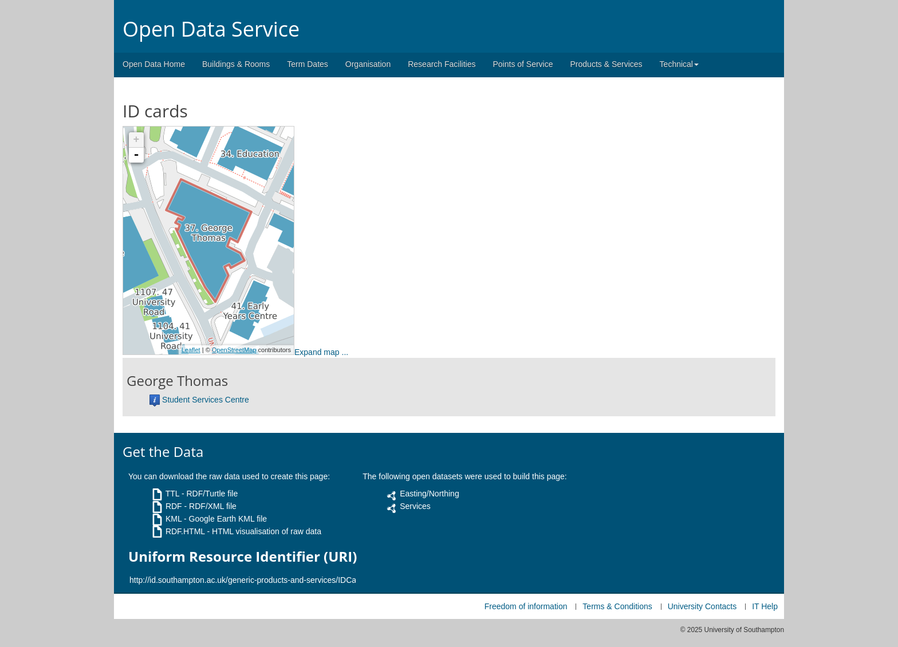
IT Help (765, 606)
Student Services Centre (205, 399)
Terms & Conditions (617, 606)
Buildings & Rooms (236, 64)
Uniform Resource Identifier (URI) (242, 556)
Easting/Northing (429, 493)
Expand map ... (321, 352)
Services (415, 506)
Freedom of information (526, 606)
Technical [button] (679, 64)
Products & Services (606, 64)
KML (174, 518)
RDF (174, 506)
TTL (172, 493)
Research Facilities (441, 64)
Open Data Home (154, 64)
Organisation (368, 64)
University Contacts (702, 606)
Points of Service (523, 64)
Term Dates (307, 64)
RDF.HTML (185, 531)
